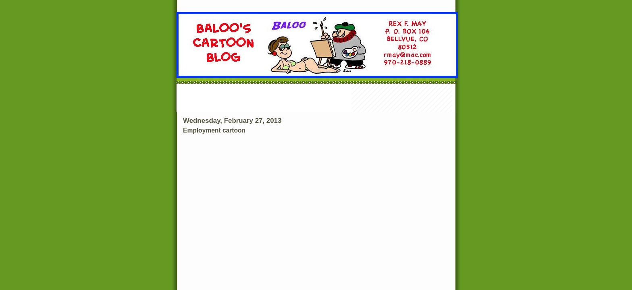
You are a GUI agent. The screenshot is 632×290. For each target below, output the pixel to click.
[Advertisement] (316, 99)
